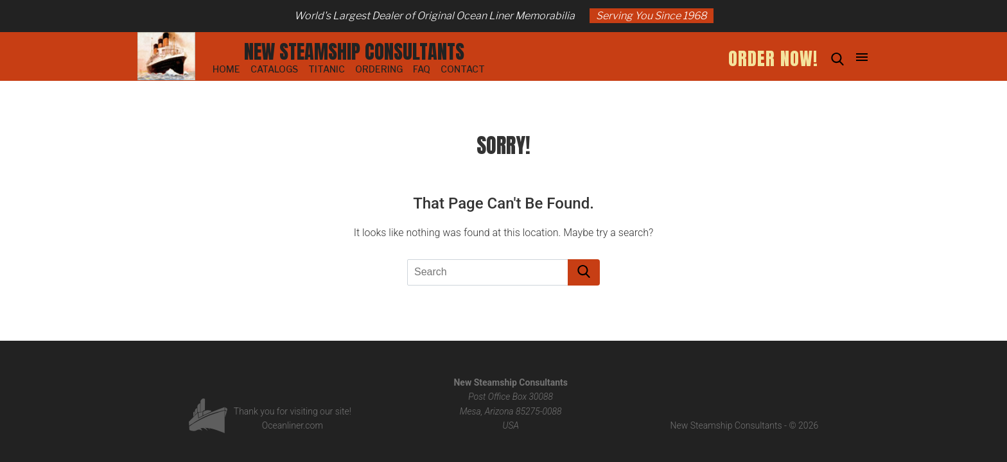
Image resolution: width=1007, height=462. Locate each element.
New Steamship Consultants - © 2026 (744, 425)
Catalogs (274, 69)
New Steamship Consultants (354, 51)
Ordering (379, 69)
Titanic (326, 69)
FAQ (421, 69)
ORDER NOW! (773, 58)
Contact (463, 69)
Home (226, 69)
